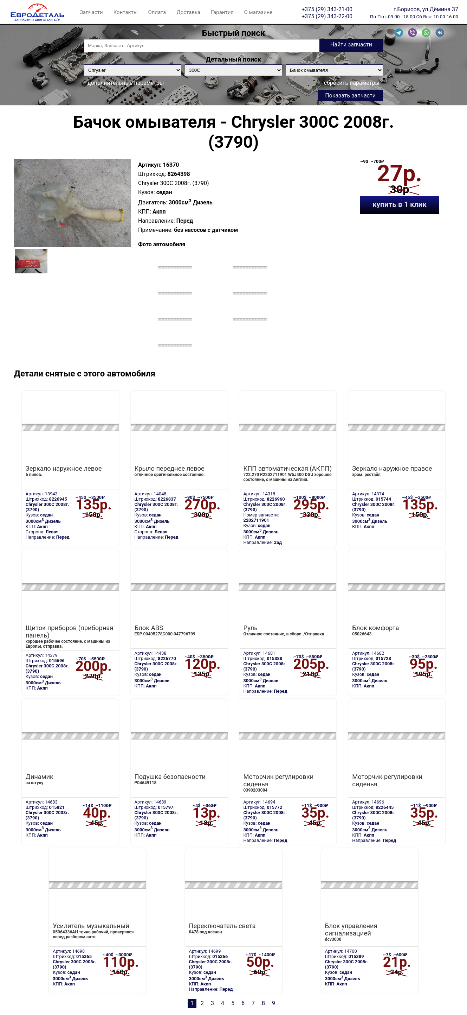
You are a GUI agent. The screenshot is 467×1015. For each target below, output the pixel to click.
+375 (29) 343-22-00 (326, 16)
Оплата (157, 12)
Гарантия (222, 12)
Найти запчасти (351, 44)
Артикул (149, 164)
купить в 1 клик (399, 204)
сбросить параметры (352, 83)
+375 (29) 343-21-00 (326, 9)
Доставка (188, 12)
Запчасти (91, 12)
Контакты (125, 12)
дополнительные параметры (125, 83)
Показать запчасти (350, 95)
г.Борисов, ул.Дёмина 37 (426, 9)
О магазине (258, 12)
